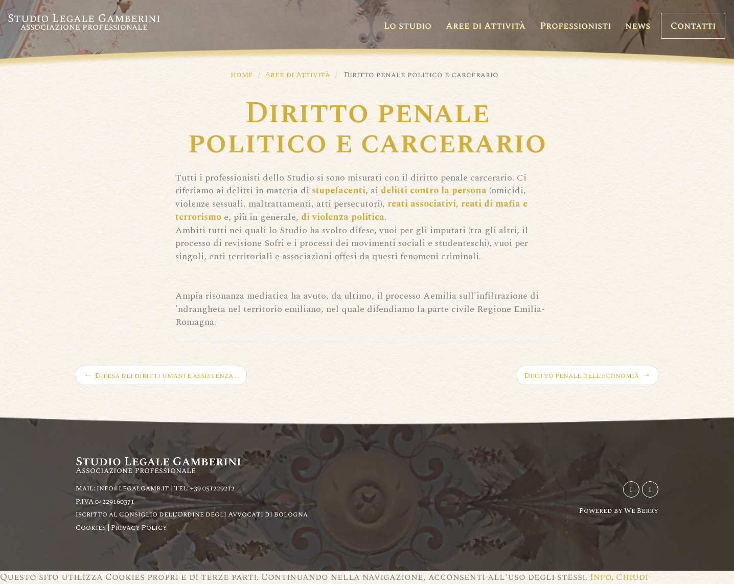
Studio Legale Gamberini (84, 22)
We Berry (641, 510)
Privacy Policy (139, 527)
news (637, 26)
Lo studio (407, 26)
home (242, 75)
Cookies (91, 527)
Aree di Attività (485, 26)
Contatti (693, 26)
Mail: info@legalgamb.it (122, 488)
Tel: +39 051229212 (204, 488)
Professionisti (575, 26)
